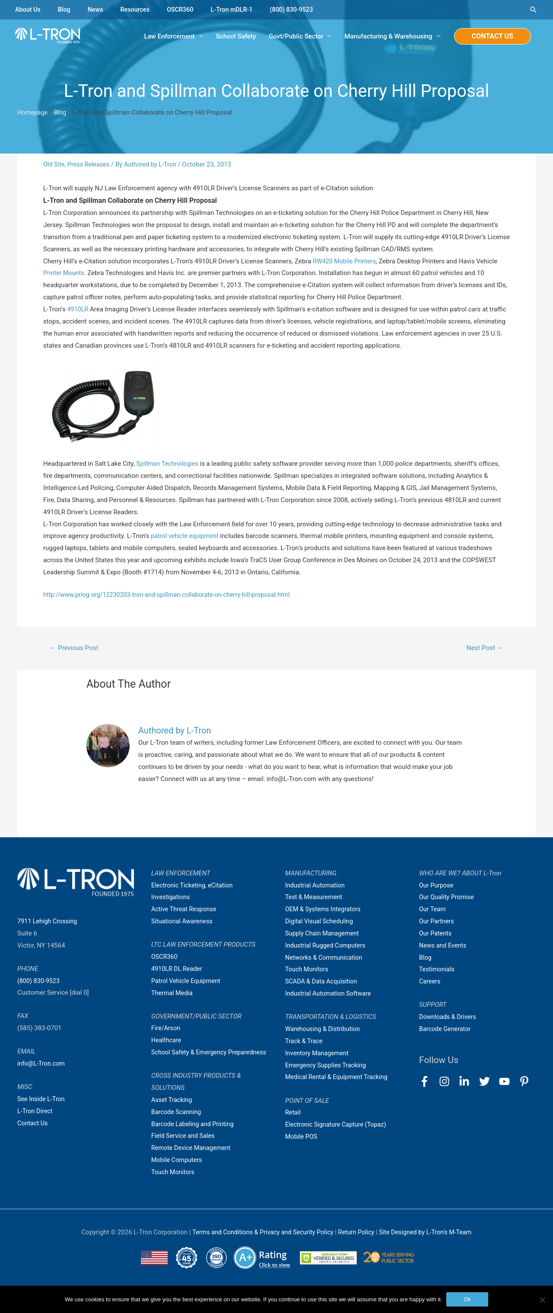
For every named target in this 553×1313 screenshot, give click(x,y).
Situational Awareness (183, 922)
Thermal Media (172, 994)
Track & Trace (304, 1042)
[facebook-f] (428, 1082)
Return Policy (358, 1245)
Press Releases (90, 165)
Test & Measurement (315, 898)
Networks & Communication (325, 958)
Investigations (171, 898)
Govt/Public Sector (296, 37)
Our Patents (436, 934)
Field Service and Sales (184, 1149)
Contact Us (33, 1124)
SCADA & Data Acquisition (322, 982)
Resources (138, 9)
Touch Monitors (174, 1185)
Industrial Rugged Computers (327, 947)
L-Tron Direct (35, 1112)
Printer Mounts (64, 274)
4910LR (78, 310)
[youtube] (508, 1082)
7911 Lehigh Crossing (48, 922)
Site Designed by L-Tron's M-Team (429, 1245)
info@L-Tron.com (42, 1065)
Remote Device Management (192, 1161)
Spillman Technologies (169, 464)
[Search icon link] (533, 10)
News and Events (443, 947)
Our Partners (437, 922)
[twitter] (488, 1082)
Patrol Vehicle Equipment (187, 982)
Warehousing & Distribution (324, 1030)
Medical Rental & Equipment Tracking (338, 1078)
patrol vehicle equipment (187, 537)
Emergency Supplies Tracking (327, 1066)
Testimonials (437, 970)
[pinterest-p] (526, 1082)
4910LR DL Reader (177, 970)
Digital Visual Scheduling (320, 922)
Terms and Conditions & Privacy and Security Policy (260, 1245)
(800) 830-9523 (299, 9)
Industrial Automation (316, 886)
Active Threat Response (185, 910)
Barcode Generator (446, 1030)
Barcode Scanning (177, 1125)
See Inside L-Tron (42, 1100)
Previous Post (75, 648)
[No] (542, 1299)
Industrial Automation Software (330, 995)
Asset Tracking (172, 1113)
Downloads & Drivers (449, 1018)
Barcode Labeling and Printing (194, 1137)
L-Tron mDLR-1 (238, 9)
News (97, 9)
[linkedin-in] (468, 1082)
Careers (430, 982)
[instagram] (448, 1082)
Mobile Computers (177, 1173)
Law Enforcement (169, 37)
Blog (65, 9)
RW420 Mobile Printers (346, 262)
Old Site (54, 165)
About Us (28, 9)
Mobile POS (302, 1138)
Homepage (33, 113)
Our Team (433, 910)
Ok (467, 1299)
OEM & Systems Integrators (324, 910)
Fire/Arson (166, 1029)
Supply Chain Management (323, 934)
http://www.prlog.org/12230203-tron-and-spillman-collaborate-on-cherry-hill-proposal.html (172, 595)
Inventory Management (318, 1054)
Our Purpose (437, 886)
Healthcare (167, 1041)
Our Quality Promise (448, 898)
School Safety (236, 37)
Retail (293, 1114)
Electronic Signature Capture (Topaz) (338, 1126)
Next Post (483, 648)
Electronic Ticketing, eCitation (193, 886)
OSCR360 (184, 9)
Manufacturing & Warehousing (388, 37)
